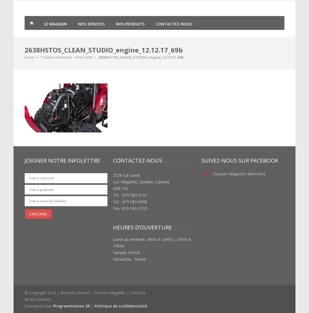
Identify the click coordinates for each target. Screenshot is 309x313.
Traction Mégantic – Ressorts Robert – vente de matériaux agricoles (31, 24)
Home (30, 57)
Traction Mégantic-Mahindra (238, 173)
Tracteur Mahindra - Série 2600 (66, 57)
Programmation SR (71, 306)
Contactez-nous (174, 24)
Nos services (91, 24)
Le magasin (55, 24)
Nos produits (130, 24)
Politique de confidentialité (121, 306)
